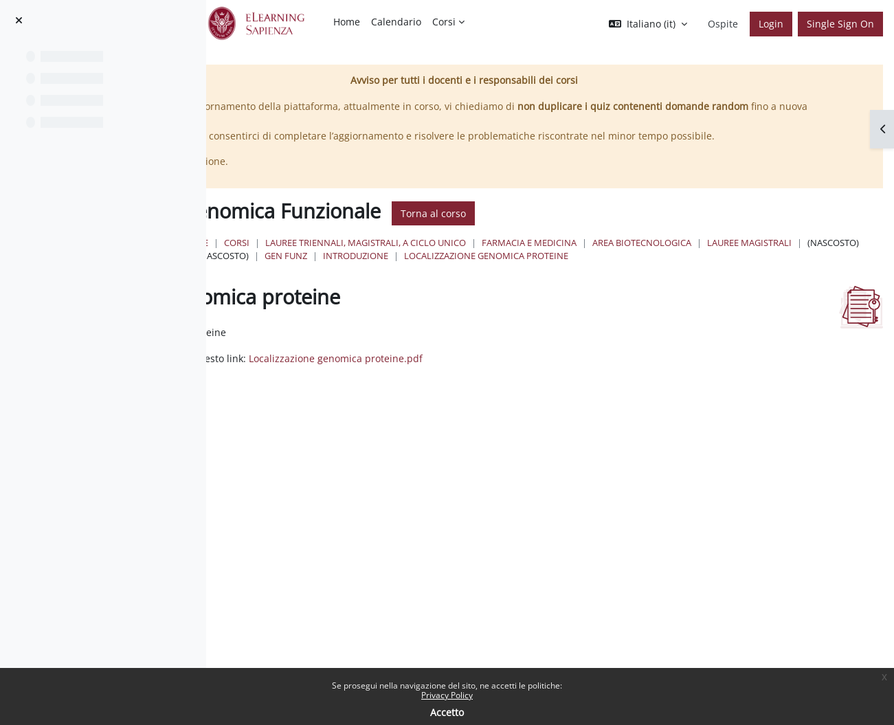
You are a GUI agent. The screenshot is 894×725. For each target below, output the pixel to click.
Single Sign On (840, 23)
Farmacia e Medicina (729, 258)
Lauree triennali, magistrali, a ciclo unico (565, 258)
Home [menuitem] (346, 21)
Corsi (436, 258)
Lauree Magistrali (554, 271)
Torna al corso (633, 227)
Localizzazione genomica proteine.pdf (575, 385)
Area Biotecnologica (446, 271)
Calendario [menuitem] (396, 21)
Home (394, 258)
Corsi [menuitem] (444, 21)
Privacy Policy (447, 695)
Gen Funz (768, 271)
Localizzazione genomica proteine (479, 284)
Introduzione (838, 271)
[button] (648, 24)
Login (771, 23)
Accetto (447, 712)
